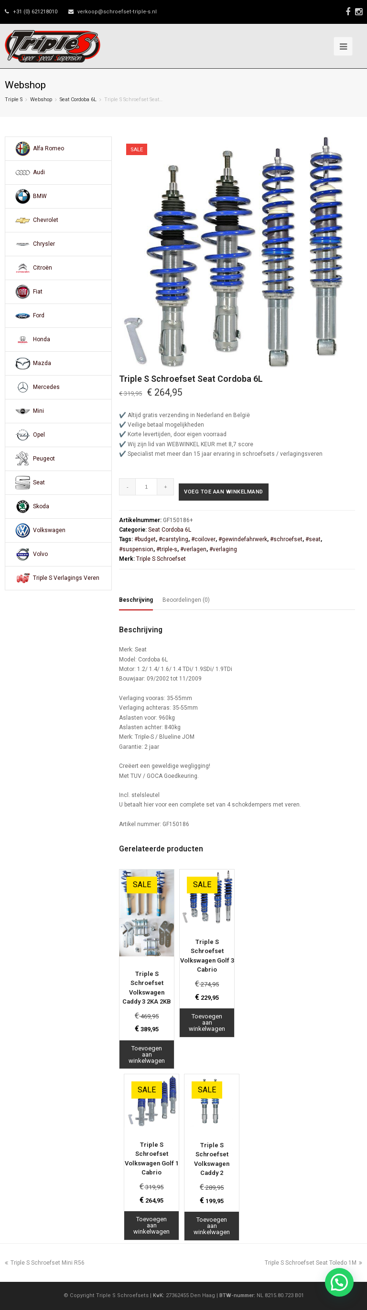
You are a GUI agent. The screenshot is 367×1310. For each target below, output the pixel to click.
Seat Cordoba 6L (78, 99)
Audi (39, 172)
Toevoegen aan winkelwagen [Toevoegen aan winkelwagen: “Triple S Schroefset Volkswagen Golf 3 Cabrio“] (207, 1022)
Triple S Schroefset (161, 558)
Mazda (42, 363)
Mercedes (46, 387)
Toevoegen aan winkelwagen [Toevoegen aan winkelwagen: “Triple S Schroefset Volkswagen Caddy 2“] (212, 1226)
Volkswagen (49, 530)
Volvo (40, 554)
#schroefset (286, 539)
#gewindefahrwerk (242, 539)
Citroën (42, 267)
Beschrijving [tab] (136, 600)
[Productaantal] (146, 487)
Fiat (38, 291)
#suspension (136, 549)
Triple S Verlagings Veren (66, 578)
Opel (39, 434)
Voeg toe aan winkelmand (223, 492)
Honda (41, 339)
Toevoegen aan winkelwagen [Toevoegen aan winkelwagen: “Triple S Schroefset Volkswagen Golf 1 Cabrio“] (151, 1225)
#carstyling (173, 539)
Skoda (41, 506)
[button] (339, 1282)
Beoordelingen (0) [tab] (186, 600)
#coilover (203, 539)
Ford (38, 315)
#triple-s (166, 549)
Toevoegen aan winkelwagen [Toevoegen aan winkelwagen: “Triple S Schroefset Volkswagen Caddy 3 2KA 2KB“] (147, 1054)
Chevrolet (45, 220)
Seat (39, 482)
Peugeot (44, 458)
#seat (313, 539)
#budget (145, 539)
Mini (38, 411)
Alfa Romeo (48, 148)
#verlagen (193, 549)
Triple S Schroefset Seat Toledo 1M (313, 1262)
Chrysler (44, 244)
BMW (40, 196)
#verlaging (223, 549)
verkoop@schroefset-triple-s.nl (117, 12)
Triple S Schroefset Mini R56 (45, 1262)
